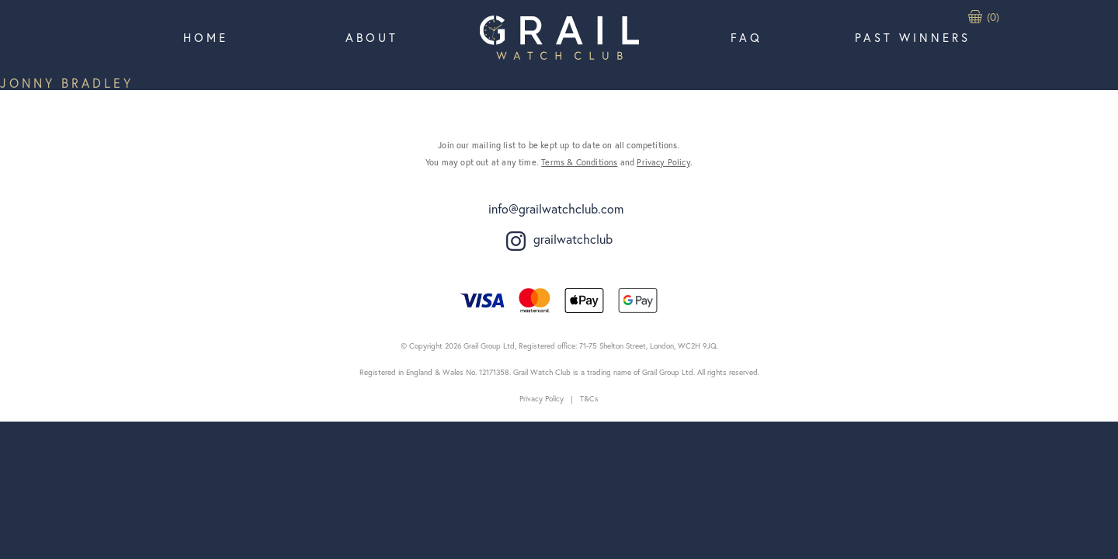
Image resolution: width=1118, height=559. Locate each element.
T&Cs (589, 399)
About (371, 37)
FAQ (746, 37)
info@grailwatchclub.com (555, 208)
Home (205, 37)
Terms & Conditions (579, 162)
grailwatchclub (559, 241)
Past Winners (912, 37)
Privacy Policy (663, 162)
